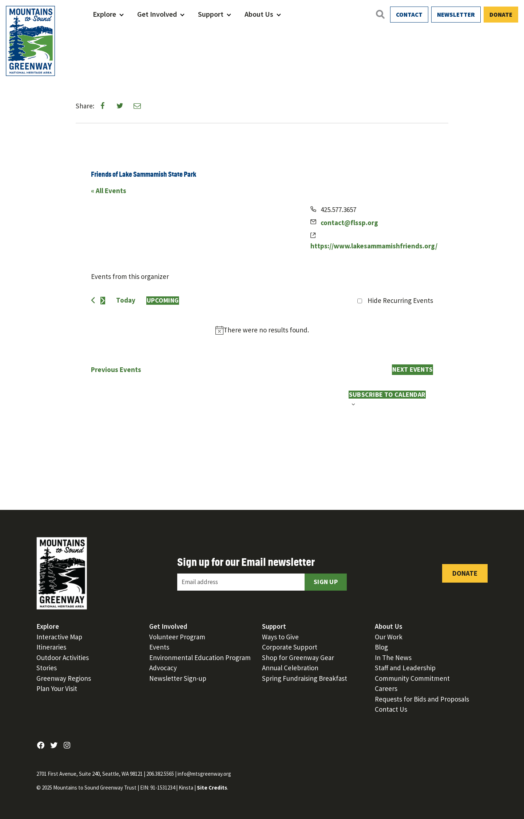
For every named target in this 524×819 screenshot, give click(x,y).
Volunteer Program (177, 636)
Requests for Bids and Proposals (422, 699)
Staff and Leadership (405, 667)
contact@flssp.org (349, 222)
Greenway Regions (63, 678)
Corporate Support (289, 647)
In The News (393, 657)
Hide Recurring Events (400, 300)
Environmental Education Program (200, 657)
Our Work (388, 636)
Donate (500, 15)
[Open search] (380, 14)
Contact (409, 15)
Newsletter (456, 15)
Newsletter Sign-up (177, 678)
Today (125, 300)
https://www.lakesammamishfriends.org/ (373, 245)
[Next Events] (102, 300)
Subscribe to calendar (387, 395)
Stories (46, 667)
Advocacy (163, 667)
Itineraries (51, 647)
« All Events (108, 190)
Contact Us (391, 709)
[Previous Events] (93, 300)
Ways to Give (280, 636)
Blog (381, 647)
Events (159, 647)
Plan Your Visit (56, 688)
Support (210, 14)
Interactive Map (59, 636)
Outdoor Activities (62, 657)
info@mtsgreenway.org (204, 773)
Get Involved (157, 14)
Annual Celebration (290, 667)
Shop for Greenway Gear (298, 657)
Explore (104, 14)
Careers (386, 688)
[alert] (262, 330)
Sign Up (326, 582)
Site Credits (212, 787)
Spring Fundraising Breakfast (304, 678)
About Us (259, 14)
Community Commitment (412, 678)
